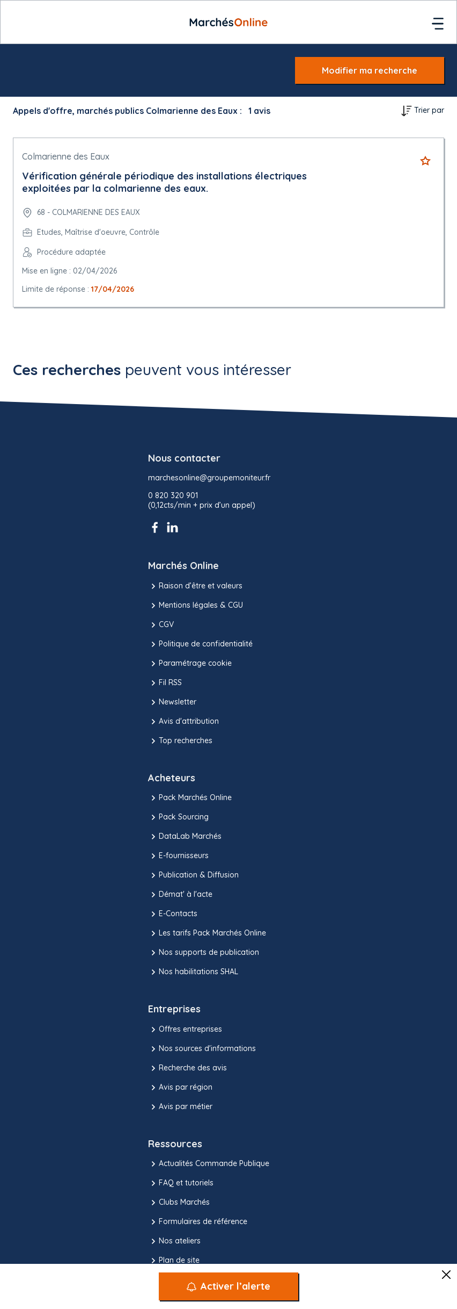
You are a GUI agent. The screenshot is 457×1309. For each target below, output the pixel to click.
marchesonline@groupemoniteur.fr (209, 478)
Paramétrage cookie (190, 663)
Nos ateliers (174, 1241)
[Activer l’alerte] (228, 1286)
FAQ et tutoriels (180, 1183)
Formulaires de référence (197, 1222)
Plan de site (174, 1260)
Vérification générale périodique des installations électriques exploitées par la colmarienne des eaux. (164, 182)
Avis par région (180, 1087)
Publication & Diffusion (193, 875)
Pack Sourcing (178, 817)
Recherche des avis (187, 1068)
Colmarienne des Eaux (65, 156)
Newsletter (172, 702)
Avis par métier (180, 1107)
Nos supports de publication (203, 952)
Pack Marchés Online (190, 798)
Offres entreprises (185, 1029)
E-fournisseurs (178, 856)
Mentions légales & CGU (195, 605)
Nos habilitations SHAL (193, 972)
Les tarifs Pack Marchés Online (207, 933)
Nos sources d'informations (202, 1049)
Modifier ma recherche (369, 70)
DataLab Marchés (185, 836)
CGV (161, 625)
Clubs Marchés (179, 1202)
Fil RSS (165, 683)
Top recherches (180, 741)
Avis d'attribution (183, 721)
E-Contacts (172, 914)
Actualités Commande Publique (208, 1164)
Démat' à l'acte (180, 894)
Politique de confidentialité (200, 644)
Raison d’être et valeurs (195, 586)
